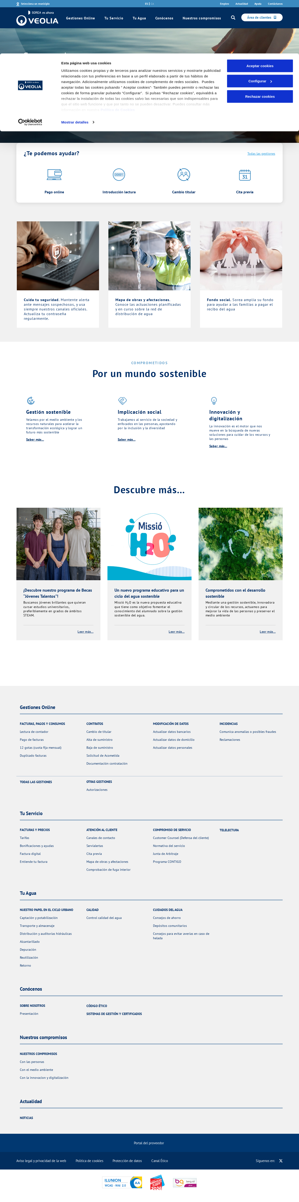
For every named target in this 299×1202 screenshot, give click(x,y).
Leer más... (85, 632)
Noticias (26, 1118)
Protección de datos (127, 1161)
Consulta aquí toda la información (67, 92)
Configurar (260, 28)
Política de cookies (89, 1161)
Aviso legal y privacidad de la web (41, 1161)
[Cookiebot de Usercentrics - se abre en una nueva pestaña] (30, 68)
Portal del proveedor (149, 1143)
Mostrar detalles (75, 69)
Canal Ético (159, 1161)
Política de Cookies (117, 56)
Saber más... (35, 439)
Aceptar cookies (260, 12)
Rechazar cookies (260, 43)
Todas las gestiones (261, 153)
